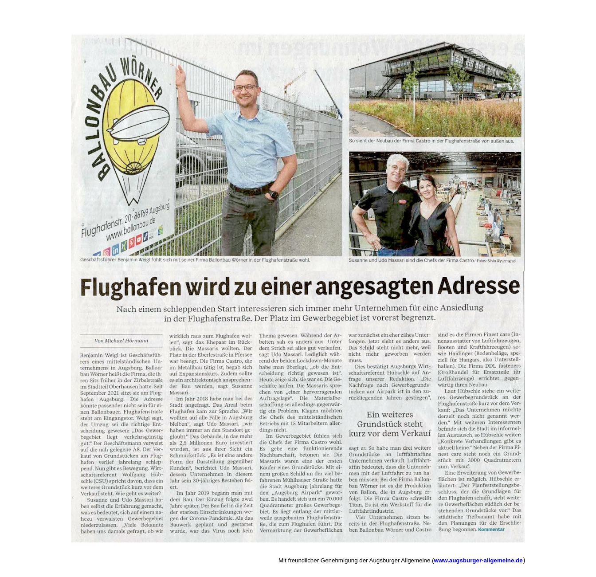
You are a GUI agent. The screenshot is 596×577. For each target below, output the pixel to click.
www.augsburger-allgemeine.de (478, 560)
